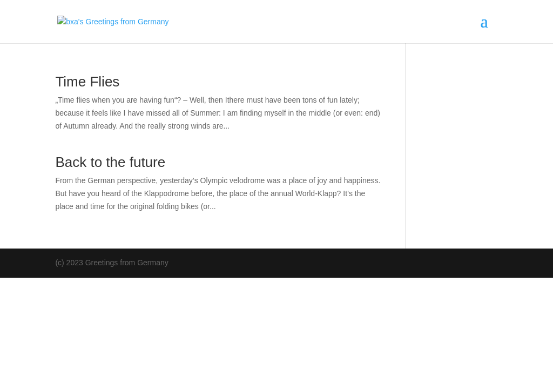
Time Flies (87, 81)
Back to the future (110, 162)
